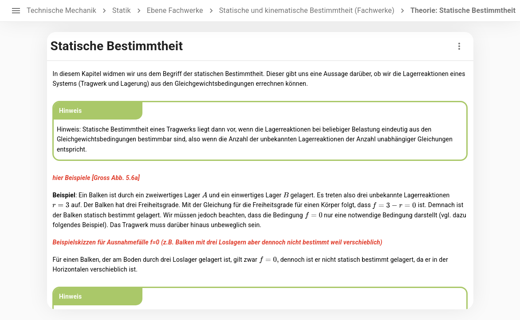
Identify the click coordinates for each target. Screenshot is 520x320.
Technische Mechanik (61, 10)
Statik (121, 10)
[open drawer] (16, 10)
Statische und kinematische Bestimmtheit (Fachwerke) (306, 10)
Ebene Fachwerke (175, 10)
